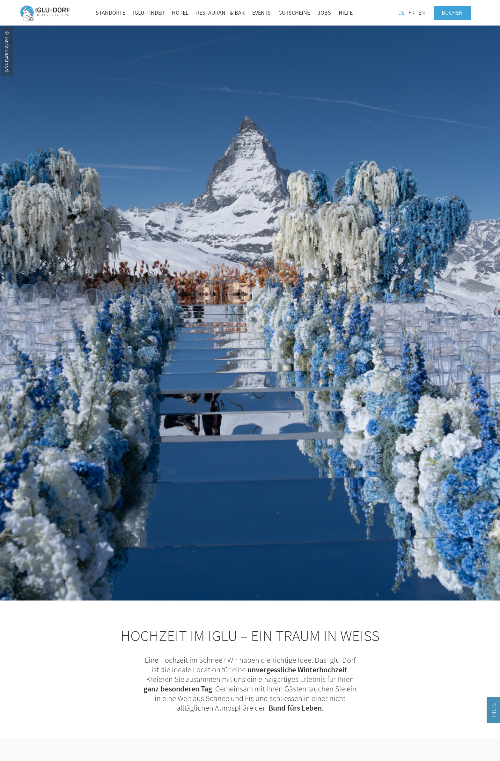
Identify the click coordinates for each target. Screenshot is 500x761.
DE (401, 12)
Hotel (180, 12)
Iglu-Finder (148, 12)
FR (411, 12)
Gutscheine (294, 12)
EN (421, 12)
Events (261, 12)
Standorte (110, 12)
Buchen (452, 12)
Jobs (324, 12)
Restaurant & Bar (220, 12)
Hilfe (346, 12)
